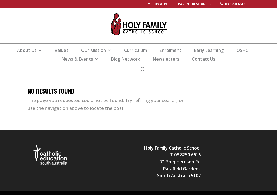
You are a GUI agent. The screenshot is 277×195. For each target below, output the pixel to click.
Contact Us (203, 59)
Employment (157, 4)
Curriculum (135, 50)
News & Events (77, 59)
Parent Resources (194, 4)
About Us (27, 50)
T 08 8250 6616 (185, 155)
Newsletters (166, 59)
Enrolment (171, 50)
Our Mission (93, 50)
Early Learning (209, 50)
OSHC (242, 50)
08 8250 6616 (235, 4)
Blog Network (125, 59)
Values (61, 50)
